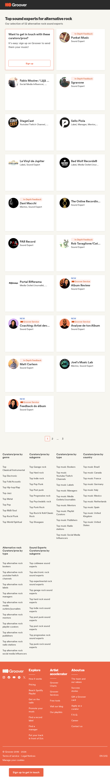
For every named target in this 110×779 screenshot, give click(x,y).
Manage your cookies (13, 760)
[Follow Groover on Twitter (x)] (24, 677)
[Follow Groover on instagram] (4, 677)
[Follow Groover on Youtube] (14, 677)
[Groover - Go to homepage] (16, 671)
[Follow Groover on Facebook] (9, 677)
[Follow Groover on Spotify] (19, 677)
